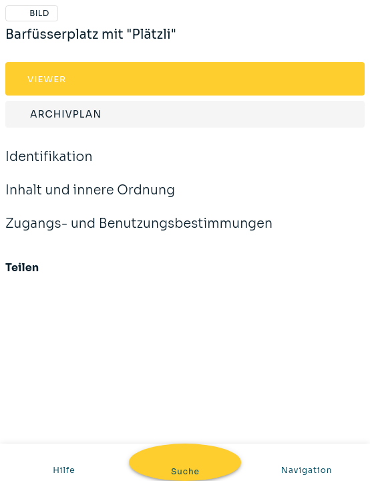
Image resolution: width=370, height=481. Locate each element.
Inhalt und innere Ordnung (90, 199)
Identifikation (49, 165)
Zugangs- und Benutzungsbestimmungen (138, 232)
